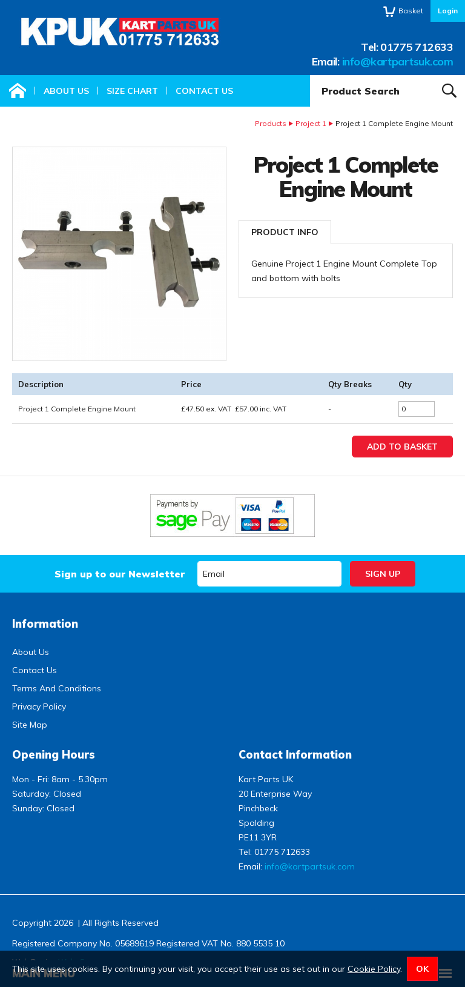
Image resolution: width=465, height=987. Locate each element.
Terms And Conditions (56, 688)
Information (45, 624)
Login (448, 10)
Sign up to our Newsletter (119, 574)
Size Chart (132, 90)
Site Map (29, 724)
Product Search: (310, 75)
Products (270, 123)
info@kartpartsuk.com (397, 61)
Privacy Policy (39, 706)
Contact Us (204, 90)
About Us (66, 90)
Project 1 (310, 123)
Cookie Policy (374, 968)
